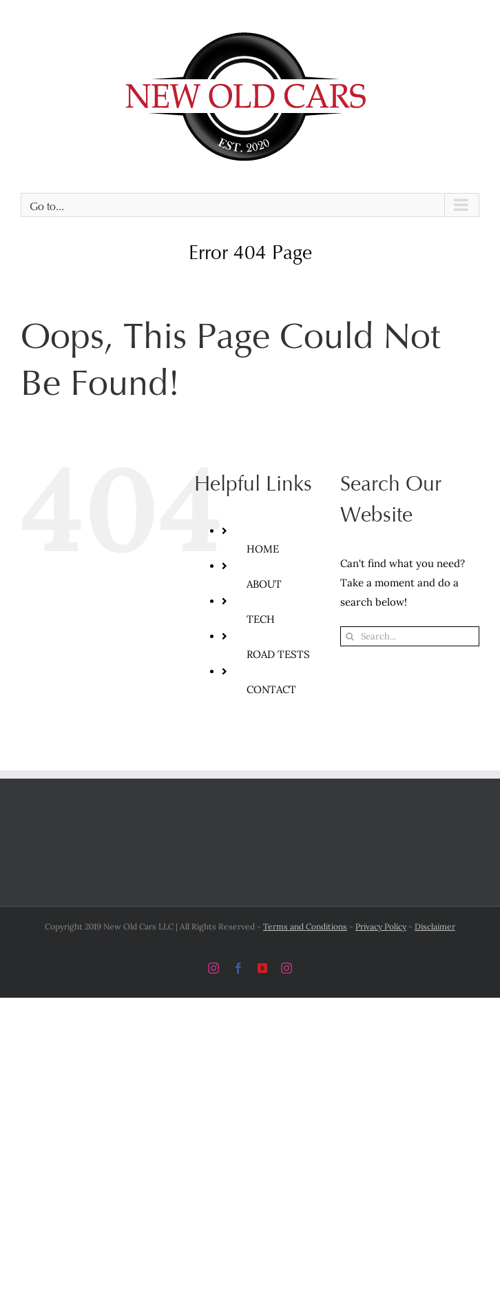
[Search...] (409, 636)
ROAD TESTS (278, 654)
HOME (263, 548)
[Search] (350, 636)
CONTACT (271, 689)
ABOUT (264, 583)
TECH (261, 619)
